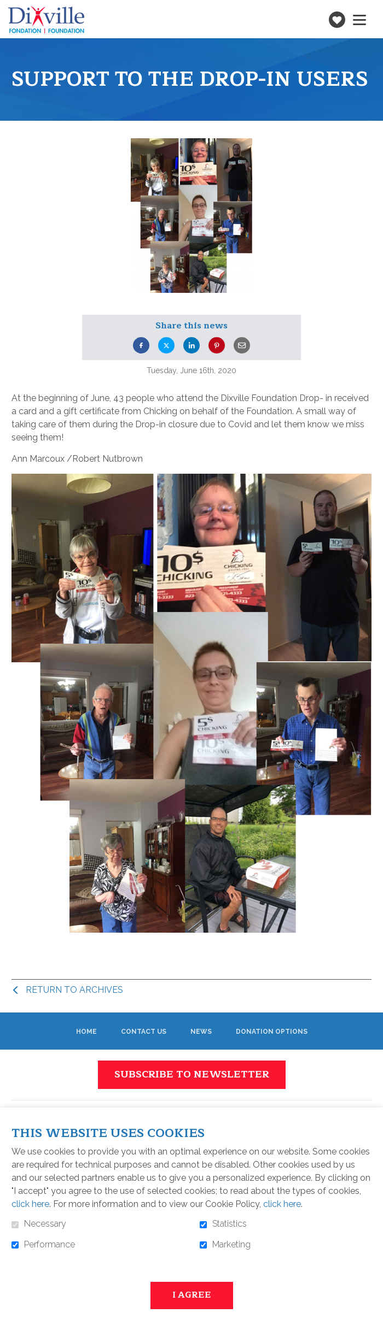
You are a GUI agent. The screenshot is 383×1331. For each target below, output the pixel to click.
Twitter (166, 345)
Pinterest (216, 345)
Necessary (45, 1224)
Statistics (229, 1224)
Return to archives (74, 990)
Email (242, 345)
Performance (49, 1245)
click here (30, 1204)
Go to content (8, 8)
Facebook (141, 345)
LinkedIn (191, 345)
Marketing (231, 1245)
